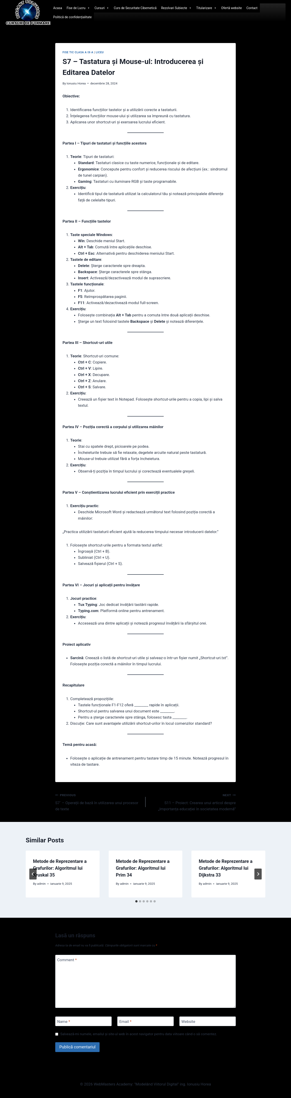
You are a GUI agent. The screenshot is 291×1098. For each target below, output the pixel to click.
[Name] (83, 1021)
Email (125, 1021)
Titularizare (206, 8)
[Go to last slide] (33, 874)
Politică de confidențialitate (72, 17)
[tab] (136, 901)
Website (188, 1021)
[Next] (258, 874)
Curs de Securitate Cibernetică (135, 8)
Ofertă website (231, 8)
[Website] (207, 1021)
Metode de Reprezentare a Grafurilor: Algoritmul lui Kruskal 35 (60, 868)
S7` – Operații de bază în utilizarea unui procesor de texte (98, 801)
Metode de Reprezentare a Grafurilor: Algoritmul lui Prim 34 (143, 868)
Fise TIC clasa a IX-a (78, 52)
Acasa (57, 8)
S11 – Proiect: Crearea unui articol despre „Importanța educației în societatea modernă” (192, 801)
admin (41, 883)
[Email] (145, 1021)
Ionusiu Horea (76, 83)
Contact (252, 8)
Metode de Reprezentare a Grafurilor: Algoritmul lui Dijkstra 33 (225, 868)
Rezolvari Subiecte (176, 8)
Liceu (100, 52)
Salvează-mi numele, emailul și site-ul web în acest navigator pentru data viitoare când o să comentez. (138, 1034)
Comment (67, 960)
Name (63, 1021)
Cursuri (102, 8)
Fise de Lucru (78, 8)
